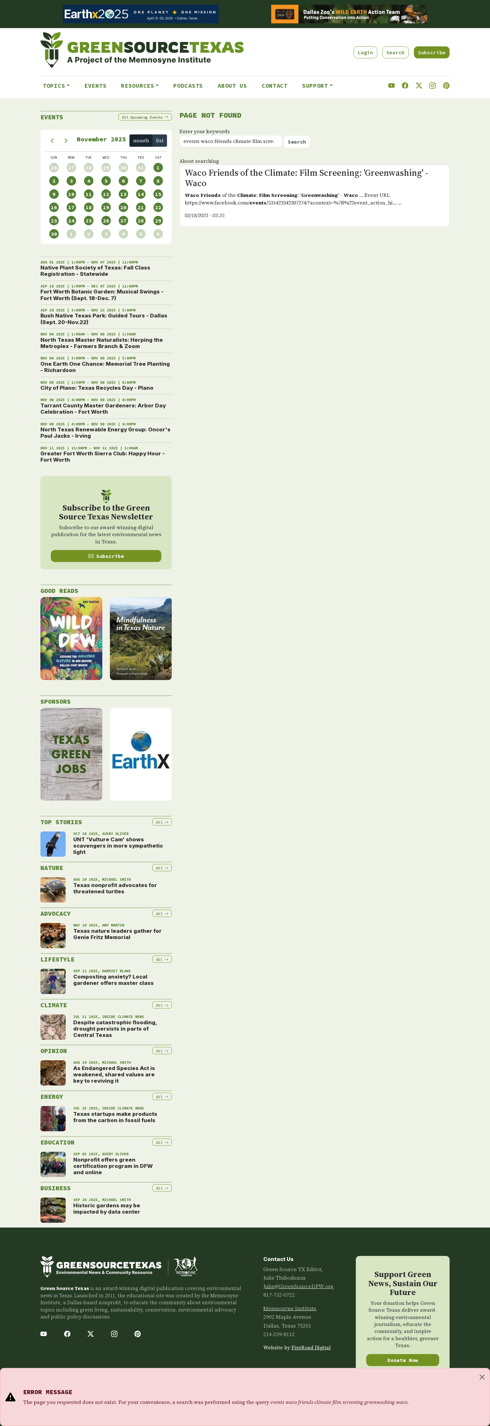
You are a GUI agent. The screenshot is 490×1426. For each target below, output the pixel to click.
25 (89, 220)
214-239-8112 (279, 1334)
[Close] (482, 1377)
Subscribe (431, 52)
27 (71, 167)
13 (123, 194)
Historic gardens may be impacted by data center (106, 1208)
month (141, 140)
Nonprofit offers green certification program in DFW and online (113, 1166)
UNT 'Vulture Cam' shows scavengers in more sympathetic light (118, 845)
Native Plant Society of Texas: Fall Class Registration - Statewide (95, 270)
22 (158, 207)
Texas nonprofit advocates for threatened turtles (115, 888)
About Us (232, 85)
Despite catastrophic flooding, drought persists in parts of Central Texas (115, 1028)
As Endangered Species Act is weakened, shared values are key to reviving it (114, 1074)
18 (89, 207)
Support (315, 85)
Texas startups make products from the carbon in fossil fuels (115, 1117)
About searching (199, 160)
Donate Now (402, 1360)
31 (141, 167)
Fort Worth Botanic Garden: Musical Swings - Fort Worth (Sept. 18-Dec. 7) (102, 294)
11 (89, 194)
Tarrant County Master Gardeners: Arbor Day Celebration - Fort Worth (103, 408)
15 (158, 194)
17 (71, 207)
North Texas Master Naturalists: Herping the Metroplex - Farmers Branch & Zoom (101, 343)
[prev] (52, 140)
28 (89, 167)
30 (123, 167)
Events (95, 85)
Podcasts (188, 85)
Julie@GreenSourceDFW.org (298, 1286)
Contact (275, 85)
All (145, 117)
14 (141, 194)
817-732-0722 (279, 1295)
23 (54, 220)
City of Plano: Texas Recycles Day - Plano (96, 388)
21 (141, 207)
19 (106, 207)
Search (395, 52)
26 (54, 167)
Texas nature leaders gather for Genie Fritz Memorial (117, 934)
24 (71, 220)
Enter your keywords (204, 131)
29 (106, 167)
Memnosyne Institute (289, 1308)
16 (54, 207)
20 (123, 207)
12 (106, 194)
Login (365, 52)
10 (71, 194)
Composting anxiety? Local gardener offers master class (113, 979)
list (160, 140)
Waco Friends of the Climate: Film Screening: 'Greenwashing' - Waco (306, 178)
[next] (66, 140)
